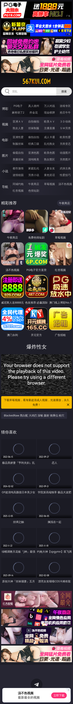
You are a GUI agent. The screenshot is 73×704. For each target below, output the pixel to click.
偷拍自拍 (33, 137)
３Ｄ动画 (65, 121)
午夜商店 (33, 184)
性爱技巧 (65, 175)
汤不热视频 (65, 184)
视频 (5, 124)
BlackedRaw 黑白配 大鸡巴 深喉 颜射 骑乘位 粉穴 (34, 415)
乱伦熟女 (49, 144)
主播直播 (49, 128)
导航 (5, 187)
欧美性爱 (65, 137)
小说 (5, 171)
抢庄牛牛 (65, 112)
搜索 (64, 91)
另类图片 (65, 159)
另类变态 (65, 144)
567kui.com (36, 81)
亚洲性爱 (18, 137)
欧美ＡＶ (49, 121)
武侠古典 (65, 168)
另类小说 (33, 175)
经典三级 (33, 144)
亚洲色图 (33, 153)
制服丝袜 (18, 144)
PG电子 (18, 106)
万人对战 (49, 106)
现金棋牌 (49, 112)
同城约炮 (18, 184)
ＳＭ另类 (65, 128)
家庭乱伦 (33, 168)
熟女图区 (49, 159)
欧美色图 (49, 153)
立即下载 (59, 695)
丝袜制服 (33, 128)
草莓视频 (49, 184)
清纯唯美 (33, 159)
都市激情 (18, 168)
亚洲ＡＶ (18, 121)
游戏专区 (65, 106)
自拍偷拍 (33, 121)
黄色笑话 (49, 175)
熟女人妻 (18, 128)
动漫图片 (65, 153)
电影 (5, 140)
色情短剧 (33, 190)
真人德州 (33, 106)
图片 (5, 155)
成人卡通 (49, 137)
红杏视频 (18, 190)
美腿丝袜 (18, 159)
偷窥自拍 (18, 153)
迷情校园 (18, 175)
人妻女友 (49, 168)
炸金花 (34, 112)
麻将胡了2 (18, 112)
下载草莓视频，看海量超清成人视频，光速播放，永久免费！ (37, 402)
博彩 (5, 108)
